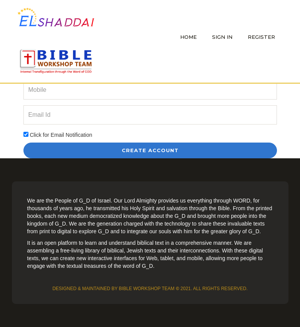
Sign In (222, 37)
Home (188, 37)
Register (261, 37)
